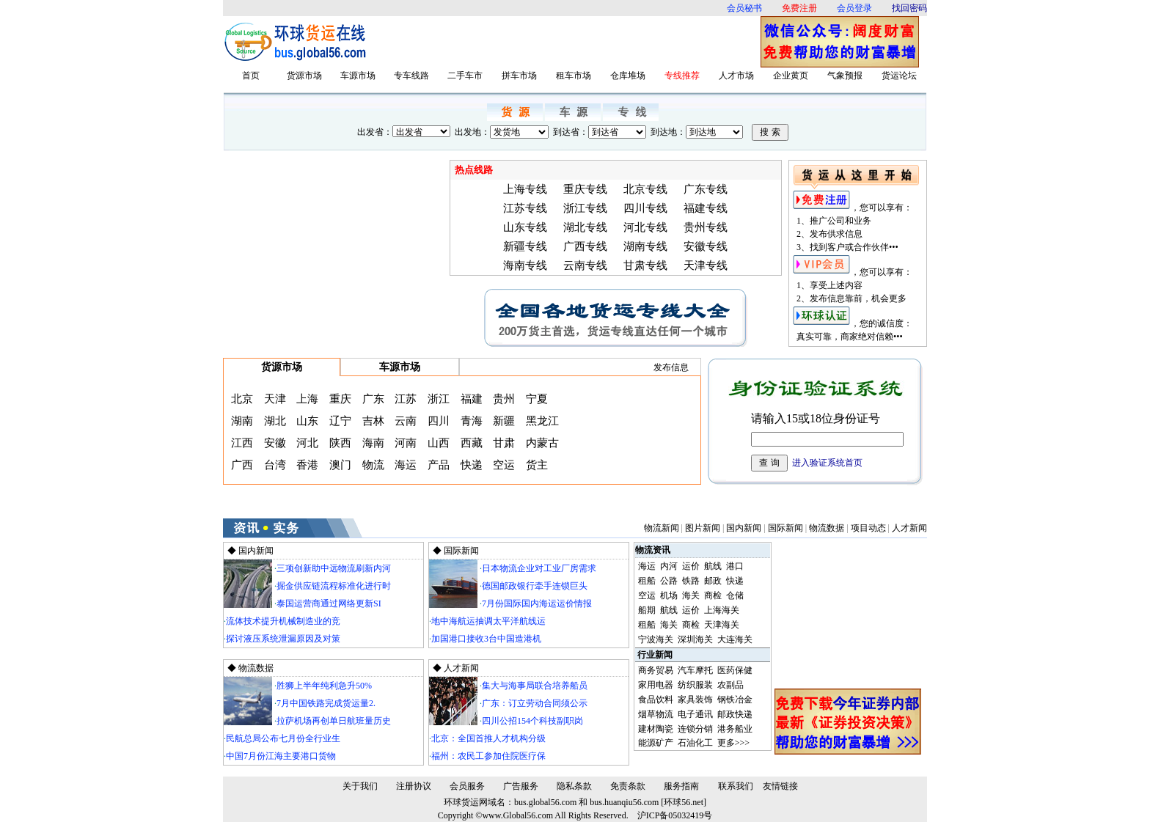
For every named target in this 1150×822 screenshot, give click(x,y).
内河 (669, 566)
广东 (373, 399)
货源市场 (304, 75)
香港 (307, 465)
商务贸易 (655, 670)
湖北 (275, 421)
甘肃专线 (645, 265)
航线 (713, 566)
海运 (406, 465)
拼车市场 (519, 75)
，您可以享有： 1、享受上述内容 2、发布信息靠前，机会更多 (852, 285)
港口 (735, 566)
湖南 (242, 421)
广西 (242, 465)
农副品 (730, 685)
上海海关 (721, 610)
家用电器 (655, 685)
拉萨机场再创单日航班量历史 (333, 721)
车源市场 (358, 75)
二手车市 (465, 75)
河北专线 (645, 227)
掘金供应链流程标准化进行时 (333, 586)
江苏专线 (525, 208)
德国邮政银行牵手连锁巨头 (534, 586)
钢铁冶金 (734, 699)
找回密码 (909, 8)
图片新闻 (702, 528)
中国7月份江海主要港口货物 (281, 756)
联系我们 (735, 786)
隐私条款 (574, 786)
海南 (373, 443)
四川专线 (645, 208)
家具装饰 (695, 699)
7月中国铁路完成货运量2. (326, 703)
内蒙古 (542, 443)
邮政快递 (734, 714)
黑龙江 (542, 421)
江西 (242, 443)
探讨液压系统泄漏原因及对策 (283, 639)
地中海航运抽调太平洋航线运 (488, 621)
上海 (307, 399)
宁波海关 (655, 639)
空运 (504, 465)
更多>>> (733, 743)
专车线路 (411, 75)
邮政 (713, 581)
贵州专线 (706, 227)
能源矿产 (655, 743)
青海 (472, 421)
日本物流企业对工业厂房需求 (539, 568)
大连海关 (734, 639)
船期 (647, 610)
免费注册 (799, 8)
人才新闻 (909, 528)
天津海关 (721, 625)
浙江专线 (585, 208)
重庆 (340, 399)
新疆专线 (525, 246)
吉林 (373, 421)
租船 (647, 581)
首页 (251, 75)
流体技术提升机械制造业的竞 (283, 621)
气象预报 (844, 75)
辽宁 (340, 421)
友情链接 (780, 786)
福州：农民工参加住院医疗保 (488, 756)
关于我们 (360, 786)
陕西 (340, 443)
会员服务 (467, 786)
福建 (472, 399)
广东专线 (706, 189)
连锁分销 (695, 729)
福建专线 (706, 208)
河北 (307, 443)
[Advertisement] (567, 42)
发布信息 (671, 367)
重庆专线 (585, 189)
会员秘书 (744, 8)
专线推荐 (682, 75)
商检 (713, 595)
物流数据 (826, 528)
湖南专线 (645, 246)
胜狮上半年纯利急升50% (324, 685)
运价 (691, 566)
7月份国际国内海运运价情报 (537, 603)
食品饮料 (655, 699)
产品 (439, 465)
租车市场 (573, 75)
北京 (242, 399)
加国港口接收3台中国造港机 (486, 639)
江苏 (406, 399)
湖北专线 (585, 227)
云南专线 (585, 265)
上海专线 (525, 189)
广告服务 (520, 786)
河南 (406, 443)
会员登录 (854, 8)
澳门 (340, 465)
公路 (669, 581)
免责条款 (627, 786)
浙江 (439, 399)
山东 (307, 421)
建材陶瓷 (655, 729)
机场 (669, 595)
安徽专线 (706, 246)
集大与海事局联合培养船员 (534, 685)
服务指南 (681, 786)
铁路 (691, 581)
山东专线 (525, 227)
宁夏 (537, 399)
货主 (537, 465)
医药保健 (734, 670)
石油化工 (695, 743)
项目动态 (868, 528)
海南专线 (525, 265)
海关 (691, 595)
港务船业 (734, 729)
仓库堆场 (627, 75)
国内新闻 (743, 528)
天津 (275, 399)
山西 (439, 443)
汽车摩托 (695, 670)
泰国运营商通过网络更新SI (328, 603)
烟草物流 (655, 714)
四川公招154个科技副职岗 (532, 721)
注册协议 (413, 786)
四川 (439, 421)
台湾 (275, 465)
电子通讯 (695, 714)
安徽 (275, 443)
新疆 (504, 421)
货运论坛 (899, 75)
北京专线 (645, 189)
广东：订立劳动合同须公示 (534, 703)
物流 (373, 465)
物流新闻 (661, 528)
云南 (406, 421)
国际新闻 (785, 528)
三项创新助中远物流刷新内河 (333, 568)
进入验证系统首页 (827, 463)
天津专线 (706, 265)
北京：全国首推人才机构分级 (488, 738)
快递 (472, 465)
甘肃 (504, 443)
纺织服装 (695, 685)
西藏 (472, 443)
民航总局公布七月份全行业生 (283, 738)
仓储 (735, 595)
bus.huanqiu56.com (624, 802)
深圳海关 (695, 639)
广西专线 (585, 246)
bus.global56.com (545, 802)
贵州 (504, 399)
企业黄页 (790, 75)
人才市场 (736, 75)
